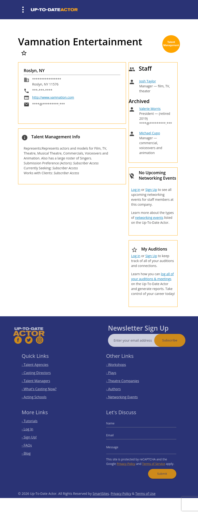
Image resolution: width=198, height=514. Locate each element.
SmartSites (101, 501)
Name (114, 426)
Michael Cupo (149, 133)
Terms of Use (145, 501)
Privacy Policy (128, 461)
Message (116, 446)
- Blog (30, 452)
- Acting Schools (37, 394)
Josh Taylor (147, 81)
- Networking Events (124, 394)
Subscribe (177, 340)
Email (114, 436)
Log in (135, 189)
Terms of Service (152, 461)
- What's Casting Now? (42, 387)
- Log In (32, 431)
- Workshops (119, 366)
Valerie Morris (149, 108)
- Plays (115, 373)
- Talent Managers (39, 380)
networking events (149, 217)
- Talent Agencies (38, 366)
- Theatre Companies (125, 380)
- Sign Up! (33, 438)
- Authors (117, 387)
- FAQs (31, 445)
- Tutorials (33, 424)
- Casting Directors (39, 373)
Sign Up (151, 189)
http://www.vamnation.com (53, 97)
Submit (159, 469)
